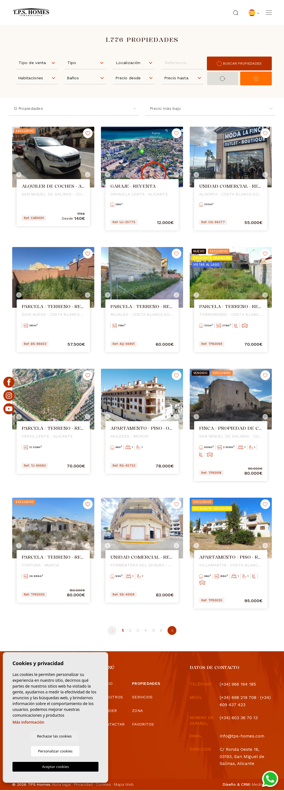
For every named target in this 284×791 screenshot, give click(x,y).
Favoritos (143, 724)
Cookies (103, 785)
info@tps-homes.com (242, 736)
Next (88, 174)
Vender (109, 710)
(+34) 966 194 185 (238, 684)
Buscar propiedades (239, 63)
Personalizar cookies (77, 750)
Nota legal (61, 785)
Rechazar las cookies (33, 750)
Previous (17, 174)
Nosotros (112, 697)
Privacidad (83, 785)
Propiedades (146, 683)
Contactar (113, 724)
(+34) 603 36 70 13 (239, 718)
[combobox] (37, 62)
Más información (28, 736)
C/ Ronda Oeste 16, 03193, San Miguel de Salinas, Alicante (242, 757)
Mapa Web (124, 785)
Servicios (142, 697)
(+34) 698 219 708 (238, 697)
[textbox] (38, 63)
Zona (137, 710)
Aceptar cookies (55, 766)
